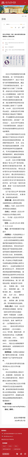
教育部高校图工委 (7, 449)
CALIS (4, 446)
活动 (25, 16)
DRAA (16, 446)
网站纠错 (6, 454)
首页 (23, 16)
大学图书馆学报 (16, 449)
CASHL (10, 446)
